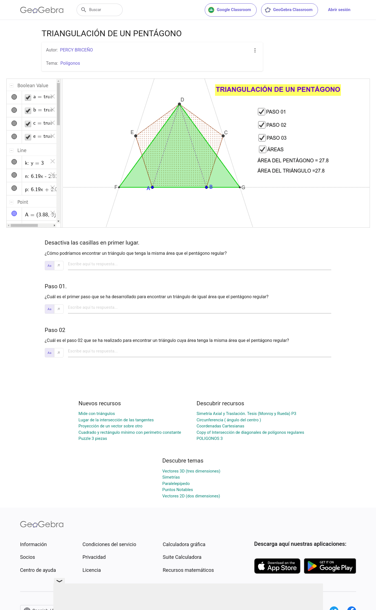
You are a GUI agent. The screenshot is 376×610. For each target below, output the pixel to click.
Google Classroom (229, 10)
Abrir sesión (339, 9)
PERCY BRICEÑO (76, 50)
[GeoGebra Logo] (42, 10)
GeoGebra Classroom (288, 10)
